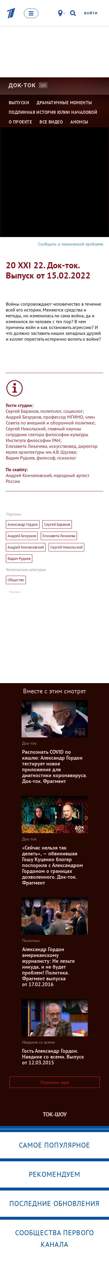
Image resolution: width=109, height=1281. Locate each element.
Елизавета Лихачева (58, 535)
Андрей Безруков (22, 535)
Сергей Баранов (57, 524)
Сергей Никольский (66, 547)
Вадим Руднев (19, 558)
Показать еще (54, 1082)
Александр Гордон (23, 524)
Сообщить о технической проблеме (70, 244)
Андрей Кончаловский (26, 547)
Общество (16, 579)
